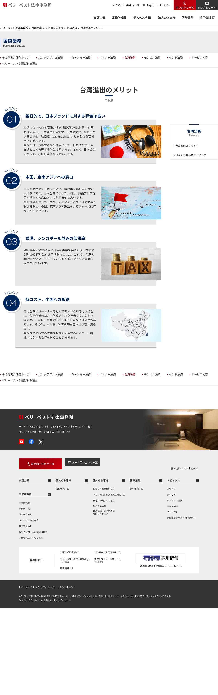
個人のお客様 (142, 17)
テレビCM (172, 508)
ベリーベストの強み (29, 516)
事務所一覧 (132, 5)
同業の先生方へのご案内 (31, 534)
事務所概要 (119, 17)
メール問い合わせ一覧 (77, 462)
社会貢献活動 (25, 522)
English (150, 5)
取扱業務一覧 (62, 485)
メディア (171, 491)
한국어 (167, 5)
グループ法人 (25, 511)
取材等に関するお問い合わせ (33, 528)
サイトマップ (25, 584)
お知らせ (118, 5)
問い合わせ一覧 (185, 7)
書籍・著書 (172, 503)
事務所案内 (25, 491)
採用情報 (205, 17)
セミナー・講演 (174, 497)
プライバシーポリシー (46, 584)
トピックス (173, 477)
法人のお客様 (166, 17)
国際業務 (187, 17)
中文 (159, 5)
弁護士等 (24, 477)
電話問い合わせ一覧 (38, 462)
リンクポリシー (67, 584)
